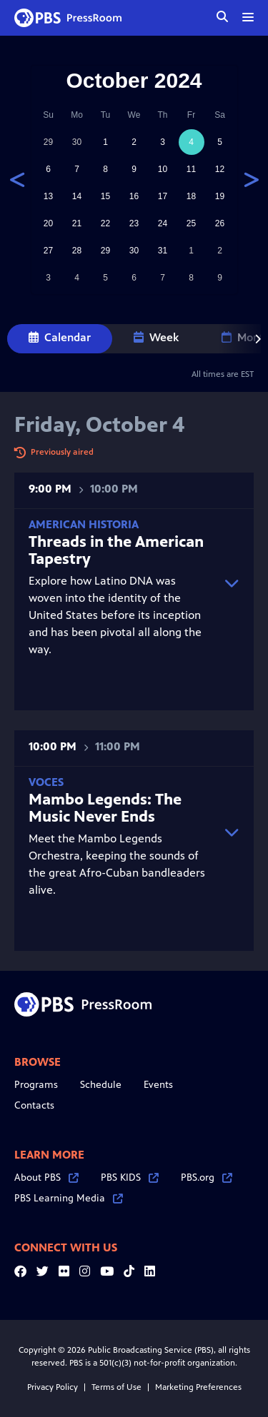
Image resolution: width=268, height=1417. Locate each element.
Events (158, 1085)
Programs (36, 1085)
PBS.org (206, 1177)
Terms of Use (116, 1387)
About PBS (46, 1177)
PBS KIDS (130, 1177)
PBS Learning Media (68, 1198)
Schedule (100, 1085)
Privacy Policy (52, 1387)
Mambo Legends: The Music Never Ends (105, 808)
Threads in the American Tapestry (116, 550)
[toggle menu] (248, 17)
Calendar (60, 337)
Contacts (34, 1105)
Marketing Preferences (198, 1387)
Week (156, 337)
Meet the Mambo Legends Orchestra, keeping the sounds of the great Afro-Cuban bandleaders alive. (120, 836)
